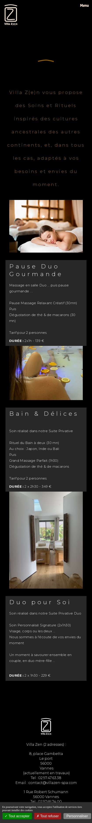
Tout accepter (17, 816)
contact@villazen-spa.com (52, 783)
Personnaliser (77, 816)
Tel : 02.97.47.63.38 (46, 778)
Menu (84, 5)
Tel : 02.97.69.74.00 (46, 802)
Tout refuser (47, 816)
